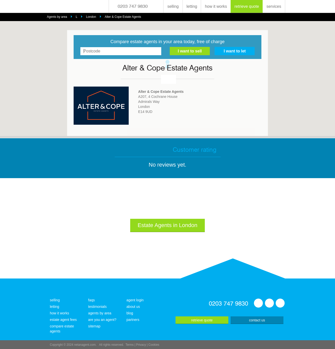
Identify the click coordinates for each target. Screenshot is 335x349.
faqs (91, 300)
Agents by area (57, 17)
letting (192, 6)
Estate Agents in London (168, 225)
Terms (129, 344)
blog (129, 313)
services (273, 6)
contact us (257, 320)
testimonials (97, 307)
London (91, 17)
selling (173, 6)
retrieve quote (246, 6)
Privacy (141, 344)
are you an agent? (102, 320)
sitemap (94, 326)
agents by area (99, 313)
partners (132, 320)
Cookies (153, 344)
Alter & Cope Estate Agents (123, 17)
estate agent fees (63, 320)
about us (133, 307)
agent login (135, 300)
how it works (216, 6)
